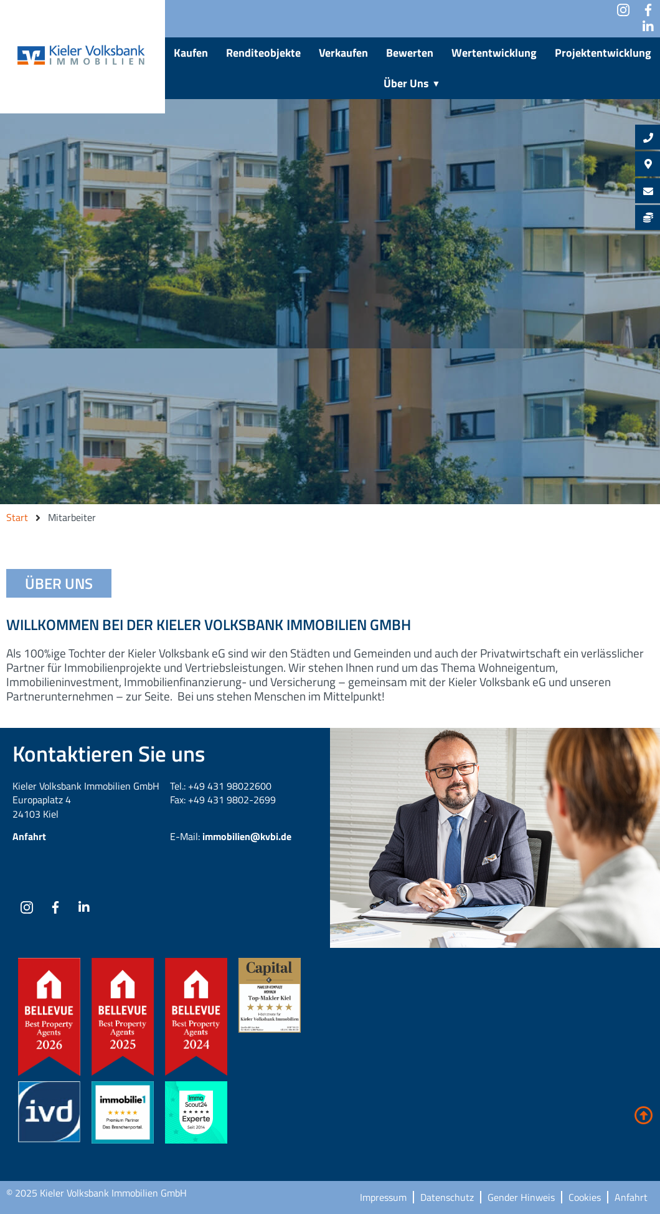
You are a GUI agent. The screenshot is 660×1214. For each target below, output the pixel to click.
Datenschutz (447, 1197)
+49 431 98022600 (229, 785)
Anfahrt (29, 836)
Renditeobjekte (263, 52)
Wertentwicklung (494, 52)
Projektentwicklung (603, 52)
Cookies (584, 1197)
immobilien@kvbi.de (246, 836)
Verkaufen (343, 52)
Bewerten (409, 52)
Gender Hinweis (521, 1197)
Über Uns (413, 83)
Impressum (383, 1197)
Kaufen (191, 52)
